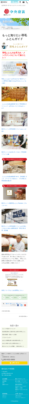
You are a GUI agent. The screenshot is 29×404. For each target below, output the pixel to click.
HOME (3, 27)
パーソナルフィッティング (21, 382)
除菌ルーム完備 (18, 387)
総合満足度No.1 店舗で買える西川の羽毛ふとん (13, 331)
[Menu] (4, 2)
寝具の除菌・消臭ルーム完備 (9, 334)
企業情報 (4, 381)
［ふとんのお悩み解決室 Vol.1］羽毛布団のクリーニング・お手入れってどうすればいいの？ (14, 106)
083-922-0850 (9, 360)
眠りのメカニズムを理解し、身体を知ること (13, 346)
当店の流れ (10, 27)
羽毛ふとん (18, 303)
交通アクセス (5, 384)
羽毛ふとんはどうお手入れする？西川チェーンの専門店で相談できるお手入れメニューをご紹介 (14, 81)
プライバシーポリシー (20, 397)
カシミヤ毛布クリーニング (8, 328)
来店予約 (15, 1)
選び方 (7, 303)
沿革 (3, 382)
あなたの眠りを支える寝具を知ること (11, 343)
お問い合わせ (14, 363)
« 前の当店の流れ (6, 311)
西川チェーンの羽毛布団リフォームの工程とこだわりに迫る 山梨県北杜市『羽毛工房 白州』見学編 (14, 228)
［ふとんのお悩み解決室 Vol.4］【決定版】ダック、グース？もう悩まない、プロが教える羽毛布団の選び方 (14, 178)
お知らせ (4, 396)
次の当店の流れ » (23, 316)
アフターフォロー (6, 337)
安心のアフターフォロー (20, 386)
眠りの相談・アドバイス (20, 381)
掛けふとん (12, 303)
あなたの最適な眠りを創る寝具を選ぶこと (12, 340)
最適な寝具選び (18, 384)
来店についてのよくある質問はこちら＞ (13, 290)
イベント (4, 397)
